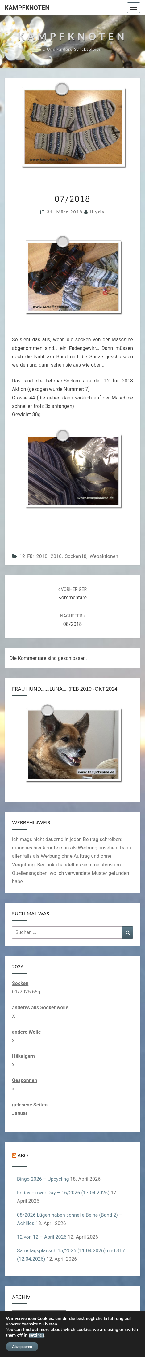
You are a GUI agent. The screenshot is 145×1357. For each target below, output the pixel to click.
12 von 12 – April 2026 (42, 1237)
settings (36, 1335)
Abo (23, 1155)
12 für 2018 (33, 556)
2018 (56, 556)
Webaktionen (103, 556)
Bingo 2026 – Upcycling (43, 1179)
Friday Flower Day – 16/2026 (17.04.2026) (63, 1193)
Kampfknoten (27, 7)
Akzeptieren (22, 1346)
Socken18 (75, 556)
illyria (97, 211)
